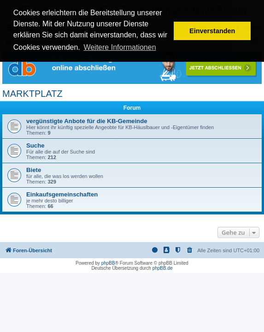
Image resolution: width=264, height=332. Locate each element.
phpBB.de (163, 268)
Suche (35, 145)
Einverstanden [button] (212, 31)
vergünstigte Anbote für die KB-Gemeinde (86, 121)
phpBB (108, 263)
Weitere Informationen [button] (119, 47)
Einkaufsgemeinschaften (62, 194)
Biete (33, 169)
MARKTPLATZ (32, 94)
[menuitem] (190, 250)
